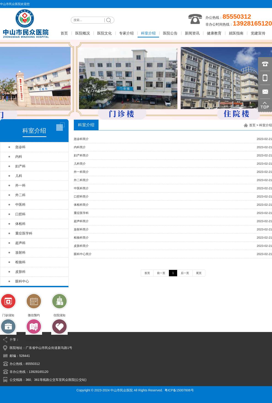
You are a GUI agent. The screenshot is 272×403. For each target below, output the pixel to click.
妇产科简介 (81, 155)
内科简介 (80, 147)
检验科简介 (81, 237)
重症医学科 (81, 213)
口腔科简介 (81, 196)
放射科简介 (81, 229)
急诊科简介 (81, 139)
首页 (252, 125)
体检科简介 (81, 204)
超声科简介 (81, 221)
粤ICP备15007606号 (179, 390)
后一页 (185, 273)
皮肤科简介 (81, 246)
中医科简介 (81, 188)
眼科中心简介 (83, 254)
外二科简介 (81, 180)
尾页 (199, 273)
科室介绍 (265, 125)
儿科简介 (80, 163)
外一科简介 (81, 172)
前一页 (161, 273)
